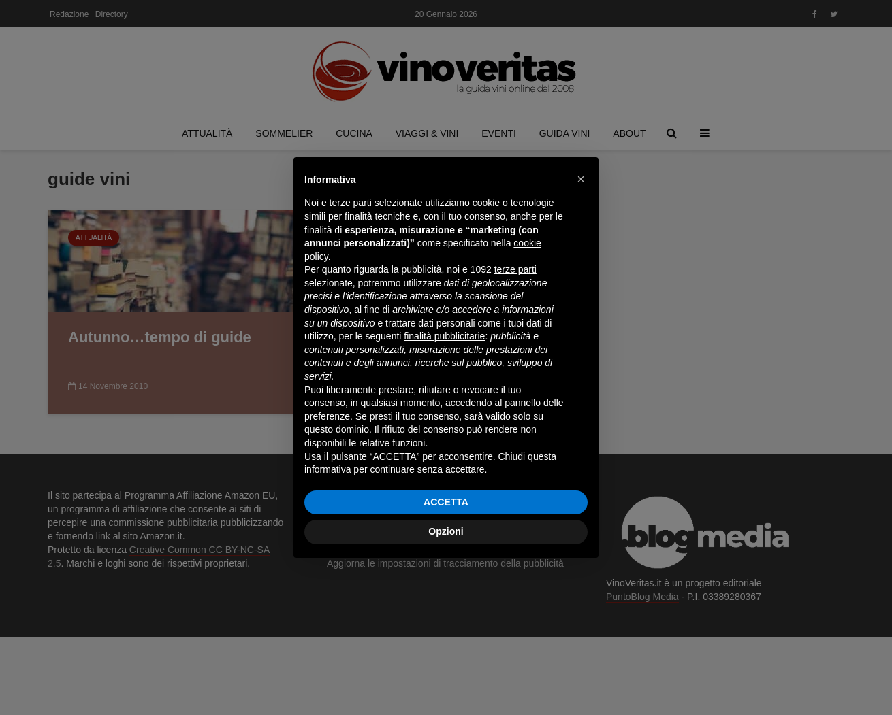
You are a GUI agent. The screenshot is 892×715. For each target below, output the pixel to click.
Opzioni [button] (445, 531)
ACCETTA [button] (446, 502)
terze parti (515, 269)
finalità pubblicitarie (444, 336)
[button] (581, 179)
